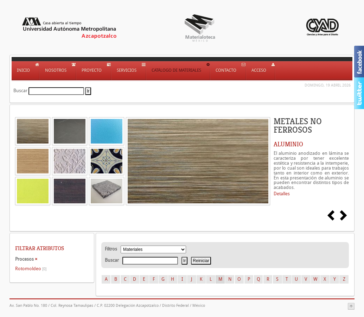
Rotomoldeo (30, 268)
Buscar (20, 90)
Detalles (282, 193)
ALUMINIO (288, 144)
